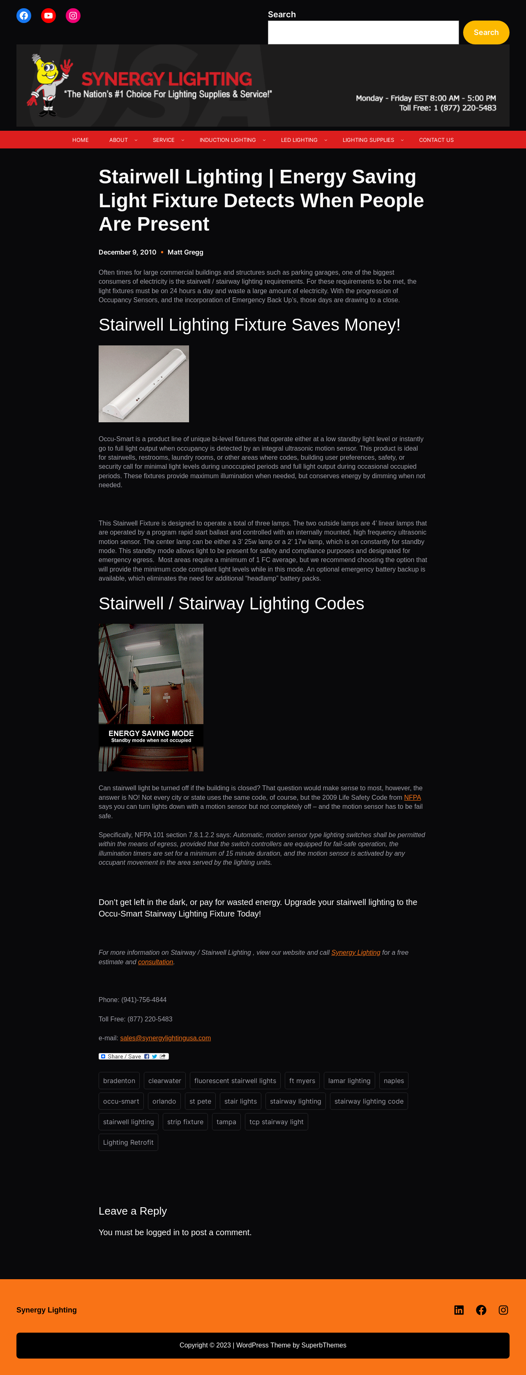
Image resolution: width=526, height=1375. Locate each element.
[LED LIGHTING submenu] (326, 139)
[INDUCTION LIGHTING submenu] (264, 139)
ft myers (302, 1080)
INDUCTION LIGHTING (228, 140)
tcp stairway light (276, 1122)
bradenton (119, 1080)
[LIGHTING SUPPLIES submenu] (402, 139)
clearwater (164, 1080)
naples (394, 1080)
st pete (200, 1101)
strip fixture (185, 1122)
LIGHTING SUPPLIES (368, 140)
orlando (164, 1101)
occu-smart (121, 1101)
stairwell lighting (128, 1122)
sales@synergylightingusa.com (165, 1038)
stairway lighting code (369, 1101)
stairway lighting (295, 1101)
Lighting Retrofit (128, 1142)
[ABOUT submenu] (136, 139)
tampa (226, 1122)
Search (282, 14)
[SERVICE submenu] (183, 139)
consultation (155, 961)
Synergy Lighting (355, 952)
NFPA (412, 797)
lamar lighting (349, 1080)
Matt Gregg (185, 252)
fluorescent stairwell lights (235, 1080)
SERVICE (164, 140)
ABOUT (118, 140)
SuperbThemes (323, 1345)
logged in (163, 1232)
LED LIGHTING (299, 140)
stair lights (240, 1101)
